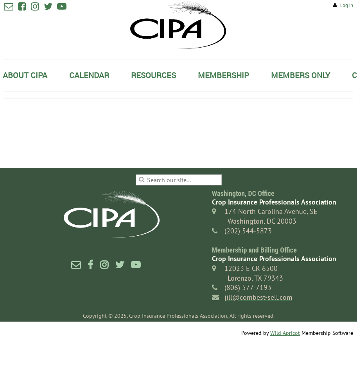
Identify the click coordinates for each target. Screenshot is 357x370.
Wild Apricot (285, 332)
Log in (346, 5)
